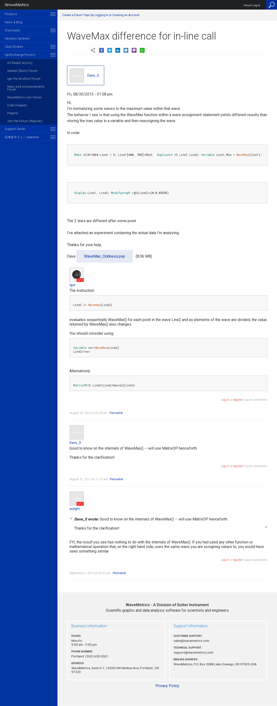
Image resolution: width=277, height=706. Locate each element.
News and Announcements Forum (26, 88)
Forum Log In (252, 5)
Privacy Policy (167, 685)
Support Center (15, 129)
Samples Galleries (17, 38)
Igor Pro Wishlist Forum (24, 78)
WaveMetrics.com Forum (24, 97)
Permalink (116, 413)
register (237, 399)
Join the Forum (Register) (25, 121)
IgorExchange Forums (20, 54)
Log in (225, 399)
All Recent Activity (20, 63)
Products (11, 14)
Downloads (12, 30)
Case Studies (14, 46)
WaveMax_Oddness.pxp (104, 256)
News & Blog (14, 22)
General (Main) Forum (22, 71)
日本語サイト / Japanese (22, 137)
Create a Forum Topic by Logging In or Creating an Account (101, 15)
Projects (12, 113)
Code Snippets (17, 105)
